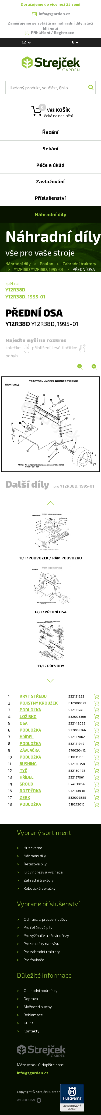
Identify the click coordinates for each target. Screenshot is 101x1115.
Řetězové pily (35, 864)
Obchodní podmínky (40, 990)
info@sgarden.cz (32, 1072)
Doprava (31, 998)
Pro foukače (34, 959)
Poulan (46, 263)
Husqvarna (33, 847)
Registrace (64, 32)
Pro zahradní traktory (42, 951)
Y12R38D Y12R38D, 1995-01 (38, 269)
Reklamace (33, 1014)
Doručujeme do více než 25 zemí (50, 4)
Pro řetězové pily (38, 927)
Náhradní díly (18, 263)
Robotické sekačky (39, 888)
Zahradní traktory (79, 263)
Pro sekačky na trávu (41, 943)
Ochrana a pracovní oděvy (45, 919)
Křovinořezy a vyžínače (43, 872)
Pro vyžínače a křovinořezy (46, 935)
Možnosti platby (38, 1006)
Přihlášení (41, 32)
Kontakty (31, 1031)
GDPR (28, 1023)
